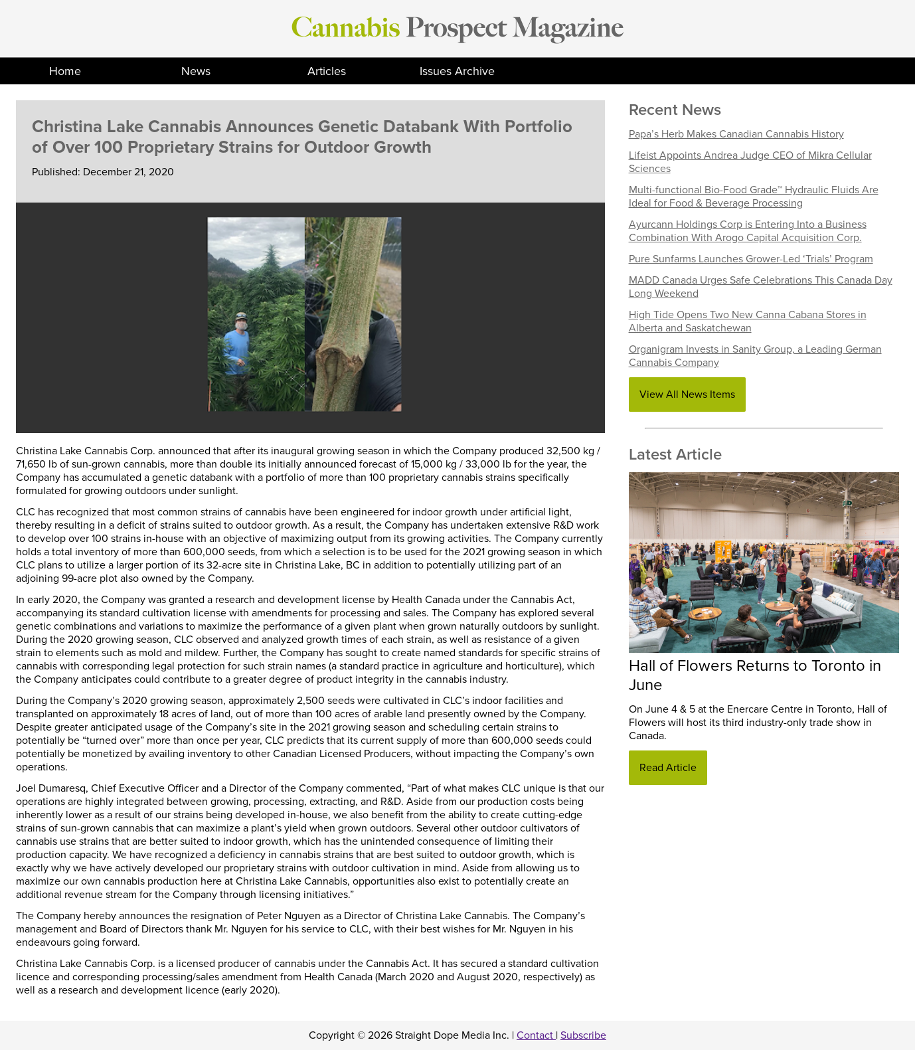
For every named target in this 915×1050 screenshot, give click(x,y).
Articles (326, 71)
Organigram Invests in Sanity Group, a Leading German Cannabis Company (755, 356)
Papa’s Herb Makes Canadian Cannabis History (736, 134)
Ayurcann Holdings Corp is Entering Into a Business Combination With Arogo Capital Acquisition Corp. (748, 231)
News (195, 71)
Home (65, 71)
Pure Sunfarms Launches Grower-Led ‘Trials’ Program (751, 259)
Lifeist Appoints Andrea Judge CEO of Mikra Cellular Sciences (750, 162)
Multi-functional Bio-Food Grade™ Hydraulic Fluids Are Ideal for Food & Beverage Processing (753, 196)
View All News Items (687, 394)
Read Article (668, 767)
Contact (536, 1035)
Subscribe (583, 1035)
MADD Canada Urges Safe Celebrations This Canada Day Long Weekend (760, 287)
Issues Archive (457, 71)
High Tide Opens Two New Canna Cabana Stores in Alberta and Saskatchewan (748, 321)
